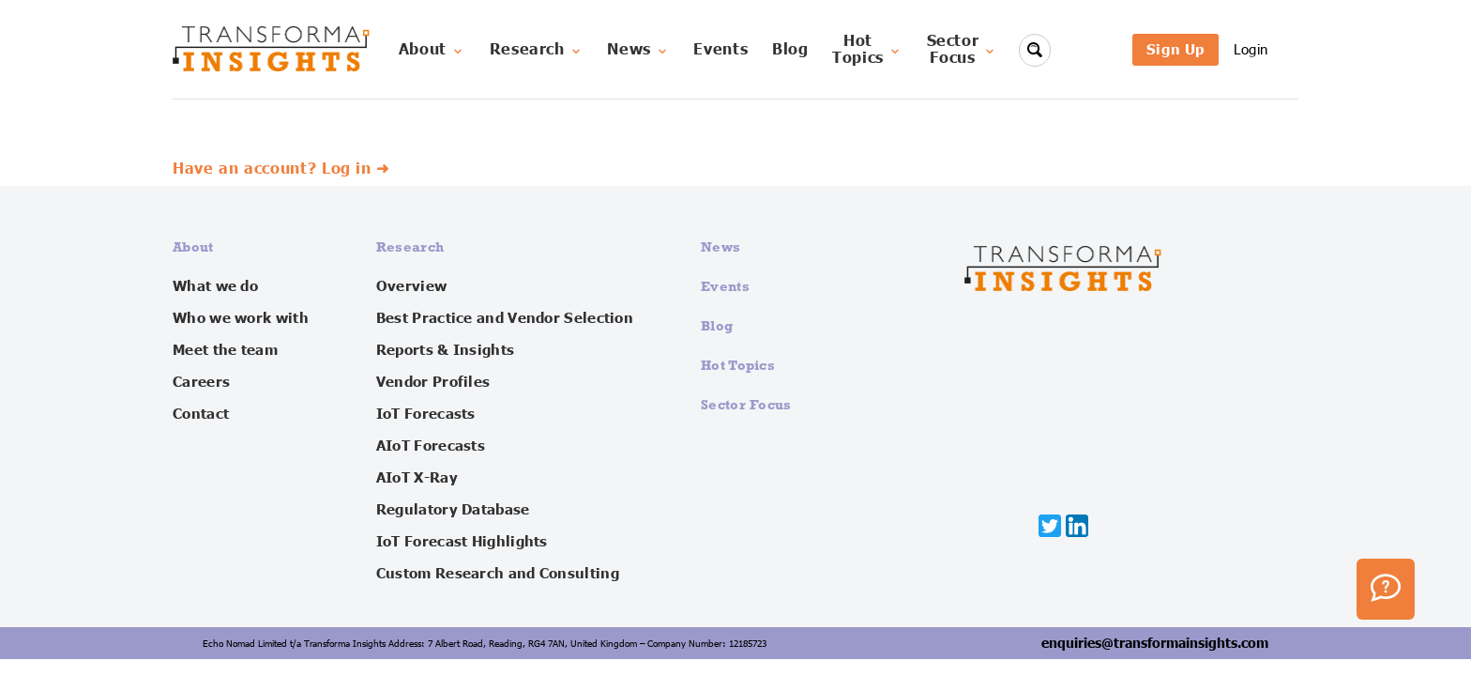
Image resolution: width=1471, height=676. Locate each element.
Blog (790, 49)
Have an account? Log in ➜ (281, 169)
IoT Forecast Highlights (462, 541)
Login (1251, 49)
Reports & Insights (445, 350)
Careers (201, 382)
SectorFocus (962, 49)
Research (537, 49)
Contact (201, 414)
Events (720, 49)
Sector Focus (746, 404)
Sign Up (1175, 49)
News (638, 49)
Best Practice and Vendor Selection (504, 318)
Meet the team (225, 350)
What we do (215, 286)
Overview (411, 286)
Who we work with (241, 318)
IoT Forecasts (426, 414)
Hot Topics (738, 365)
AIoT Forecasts (430, 446)
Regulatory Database (453, 509)
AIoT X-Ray (417, 477)
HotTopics (867, 49)
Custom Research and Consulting (497, 573)
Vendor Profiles (433, 382)
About (432, 49)
